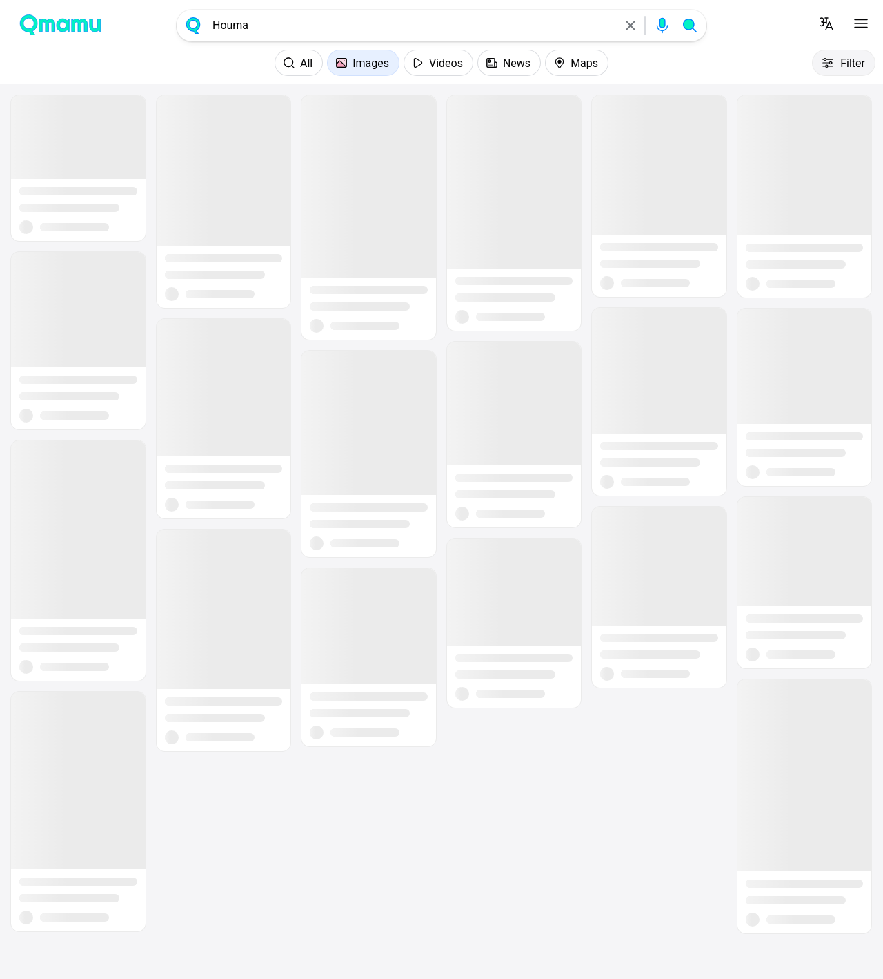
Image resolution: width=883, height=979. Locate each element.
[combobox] (412, 25)
